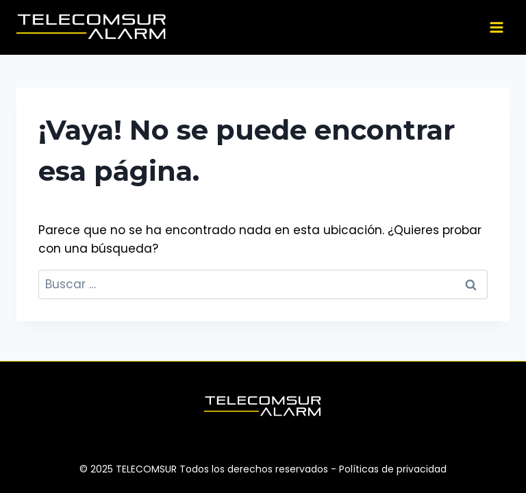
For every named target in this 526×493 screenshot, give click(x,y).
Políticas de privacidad (393, 469)
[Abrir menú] (496, 27)
